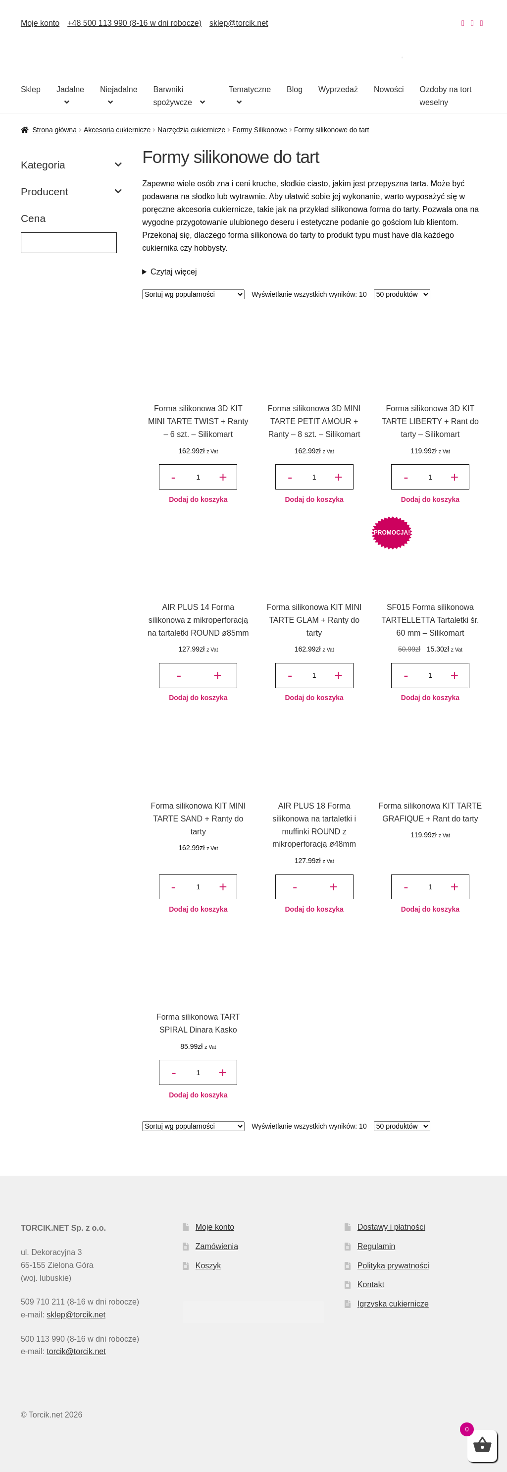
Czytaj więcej (174, 272)
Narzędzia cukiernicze (191, 130)
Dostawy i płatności (391, 1227)
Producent (71, 191)
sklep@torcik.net (238, 23)
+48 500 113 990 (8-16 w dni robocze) (134, 23)
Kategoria (71, 165)
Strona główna (54, 130)
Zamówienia (217, 1246)
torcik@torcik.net (76, 1351)
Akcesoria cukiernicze (117, 130)
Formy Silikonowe (259, 130)
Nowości (389, 89)
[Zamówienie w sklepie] (193, 294)
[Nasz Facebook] (472, 23)
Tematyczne (250, 89)
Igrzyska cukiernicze (393, 1304)
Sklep (31, 89)
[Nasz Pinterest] (481, 23)
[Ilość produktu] (198, 477)
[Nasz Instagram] (462, 23)
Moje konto (40, 23)
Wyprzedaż (338, 89)
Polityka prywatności (393, 1265)
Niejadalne (119, 89)
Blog (295, 89)
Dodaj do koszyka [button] (198, 499)
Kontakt (370, 1284)
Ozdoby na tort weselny (445, 96)
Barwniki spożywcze (172, 96)
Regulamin (376, 1246)
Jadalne (70, 89)
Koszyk (208, 1265)
